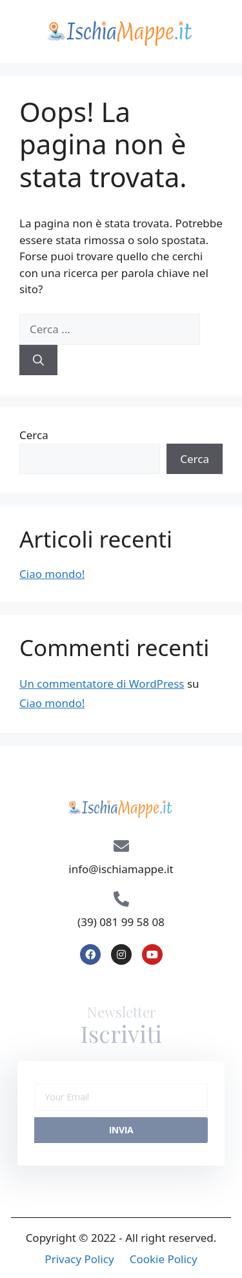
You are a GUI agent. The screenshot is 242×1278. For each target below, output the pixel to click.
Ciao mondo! (52, 573)
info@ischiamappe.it (120, 868)
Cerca (33, 435)
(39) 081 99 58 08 (121, 921)
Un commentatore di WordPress (101, 683)
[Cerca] (38, 360)
